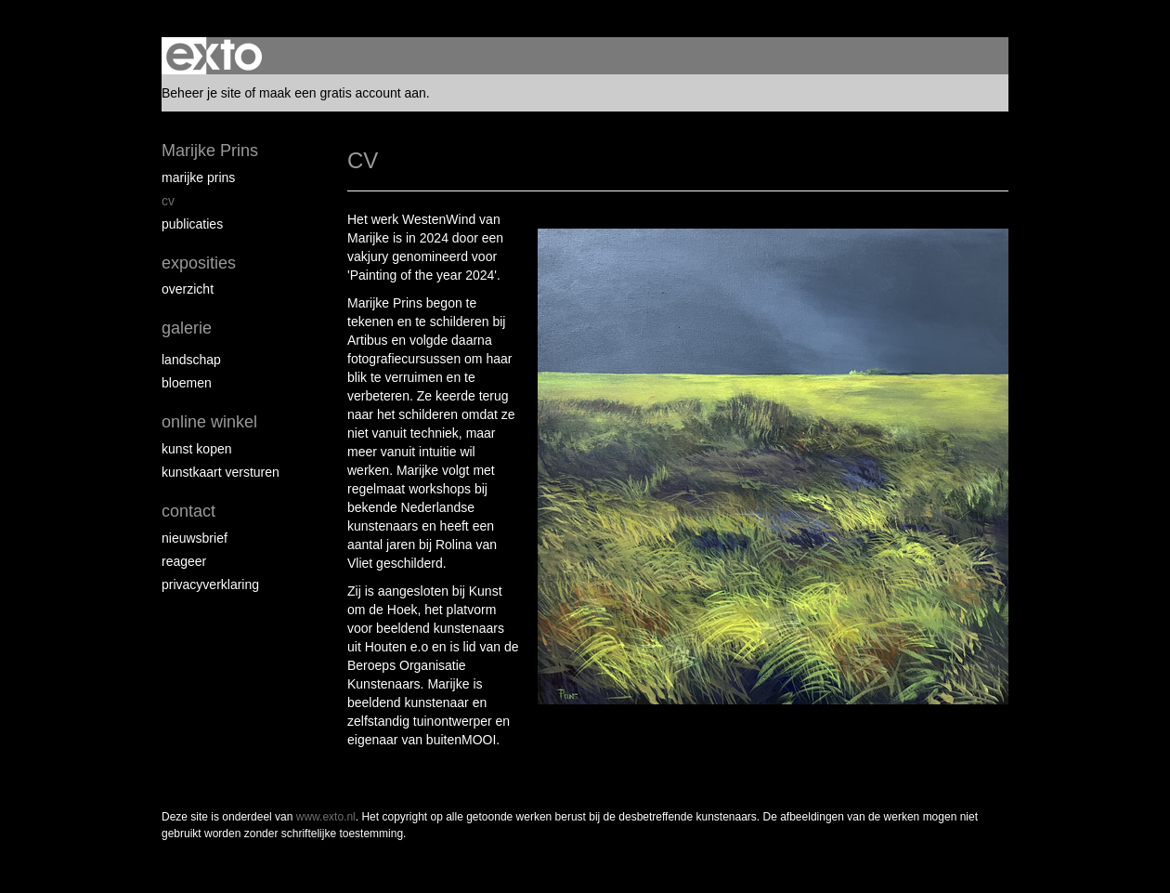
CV (168, 200)
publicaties (192, 224)
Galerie (187, 328)
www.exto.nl (326, 816)
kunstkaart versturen (221, 472)
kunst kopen (197, 448)
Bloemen (187, 382)
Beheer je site (201, 92)
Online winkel (209, 422)
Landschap (191, 359)
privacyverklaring (210, 584)
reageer (184, 561)
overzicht (188, 289)
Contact (188, 511)
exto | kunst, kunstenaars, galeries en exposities (214, 55)
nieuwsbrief (195, 538)
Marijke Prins (210, 150)
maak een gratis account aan (342, 92)
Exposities (199, 263)
